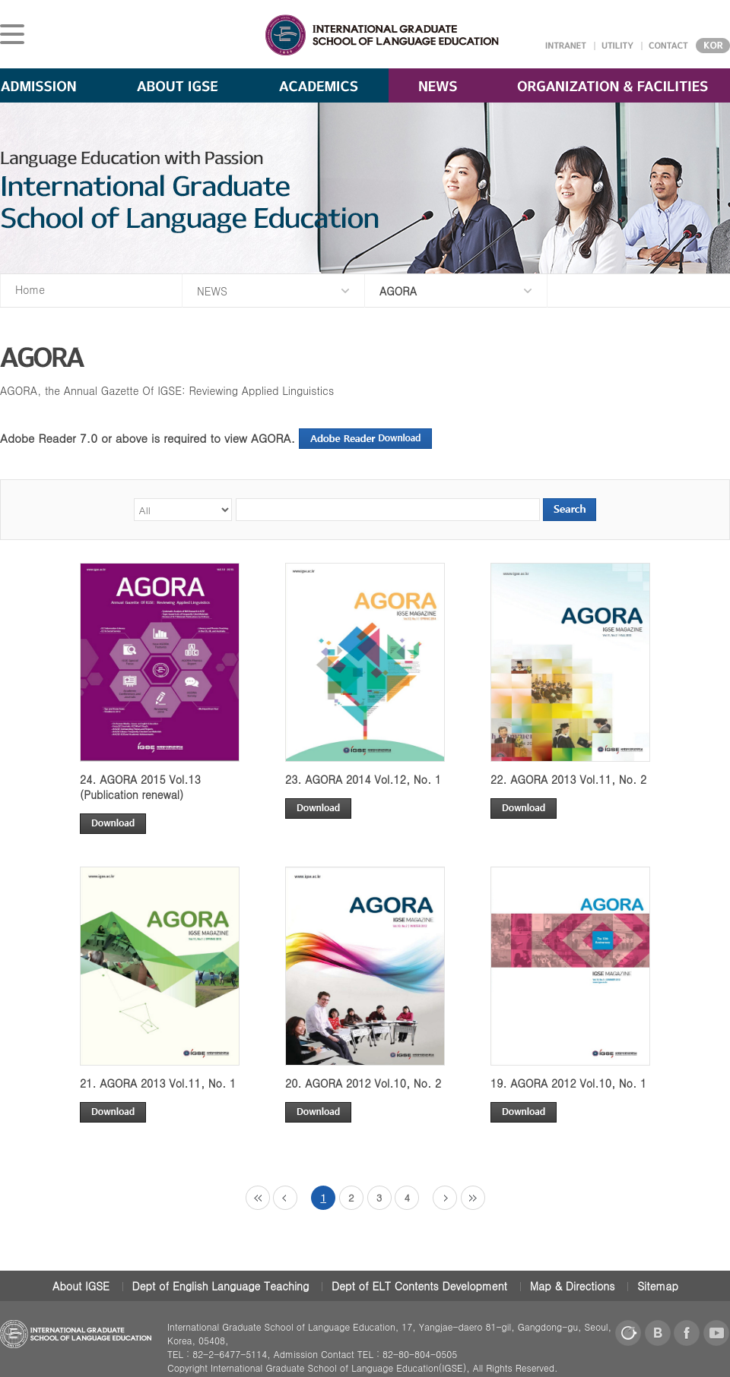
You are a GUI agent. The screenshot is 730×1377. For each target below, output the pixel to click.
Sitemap (657, 1285)
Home (30, 289)
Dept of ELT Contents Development (419, 1285)
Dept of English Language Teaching (220, 1285)
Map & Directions (572, 1285)
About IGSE (81, 1285)
